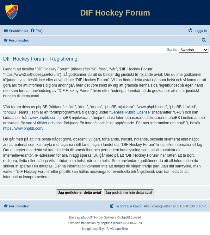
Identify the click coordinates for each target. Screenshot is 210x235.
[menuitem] (36, 31)
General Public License (130, 112)
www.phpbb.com (43, 117)
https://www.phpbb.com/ (23, 128)
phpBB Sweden (112, 223)
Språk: (172, 49)
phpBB (86, 217)
